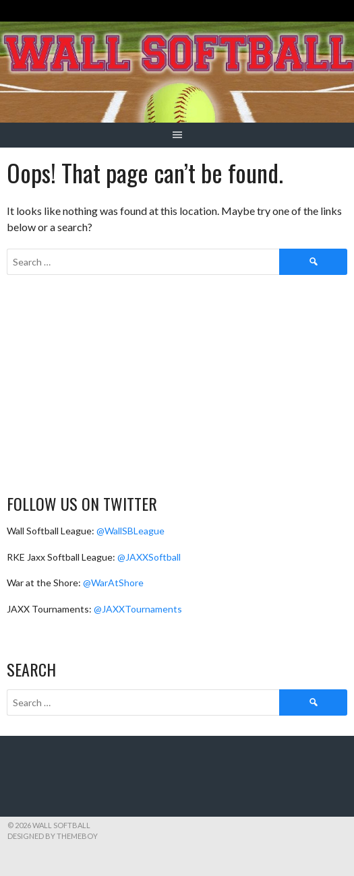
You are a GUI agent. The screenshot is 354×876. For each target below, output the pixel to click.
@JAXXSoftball (149, 557)
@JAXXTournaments (138, 609)
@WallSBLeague (130, 530)
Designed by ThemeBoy (52, 836)
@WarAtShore (113, 582)
